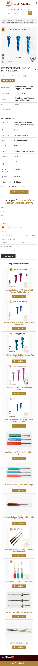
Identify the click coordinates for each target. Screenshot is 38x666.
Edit (24, 76)
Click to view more (6, 109)
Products (9, 20)
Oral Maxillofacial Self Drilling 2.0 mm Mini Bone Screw (19, 421)
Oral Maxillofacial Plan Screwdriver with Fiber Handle (19, 518)
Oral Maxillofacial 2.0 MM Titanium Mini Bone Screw (19, 323)
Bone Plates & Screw (19, 20)
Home (4, 20)
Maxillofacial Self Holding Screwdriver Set (19, 453)
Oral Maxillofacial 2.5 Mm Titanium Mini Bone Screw (19, 356)
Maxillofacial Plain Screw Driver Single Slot (19, 485)
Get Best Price (8, 80)
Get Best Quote (19, 296)
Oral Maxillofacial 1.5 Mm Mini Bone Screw (19, 388)
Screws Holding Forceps (19, 643)
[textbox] (15, 76)
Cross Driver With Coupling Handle (19, 612)
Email (2, 215)
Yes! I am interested (19, 192)
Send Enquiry (19, 663)
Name (2, 207)
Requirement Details (7, 246)
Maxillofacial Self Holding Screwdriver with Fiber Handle (19, 550)
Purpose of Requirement (8, 239)
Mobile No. (4, 223)
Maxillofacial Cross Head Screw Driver (19, 582)
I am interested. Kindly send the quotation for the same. (19, 250)
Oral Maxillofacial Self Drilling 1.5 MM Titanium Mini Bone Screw (19, 291)
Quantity (3, 231)
